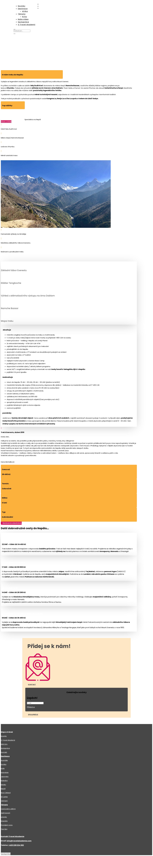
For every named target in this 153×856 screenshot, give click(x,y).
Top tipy (4, 829)
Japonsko (4, 776)
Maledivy (4, 780)
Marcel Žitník (6, 115)
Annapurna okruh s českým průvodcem (19, 540)
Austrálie (4, 760)
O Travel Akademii (26, 24)
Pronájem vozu (7, 825)
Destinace (23, 8)
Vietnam (4, 801)
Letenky (4, 817)
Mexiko (3, 784)
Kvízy (24, 16)
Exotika (3, 764)
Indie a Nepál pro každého (13, 562)
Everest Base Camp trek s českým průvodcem (22, 613)
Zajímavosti (5, 813)
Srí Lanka (4, 797)
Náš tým (4, 744)
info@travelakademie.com (19, 841)
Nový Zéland (6, 793)
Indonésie (4, 772)
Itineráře (4, 821)
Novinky (21, 6)
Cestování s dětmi (8, 809)
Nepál (3, 789)
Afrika (25, 11)
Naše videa (23, 19)
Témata (21, 14)
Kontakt (32, 685)
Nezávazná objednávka (12, 523)
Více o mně (6, 121)
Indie (3, 768)
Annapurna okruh (10, 588)
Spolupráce (23, 22)
